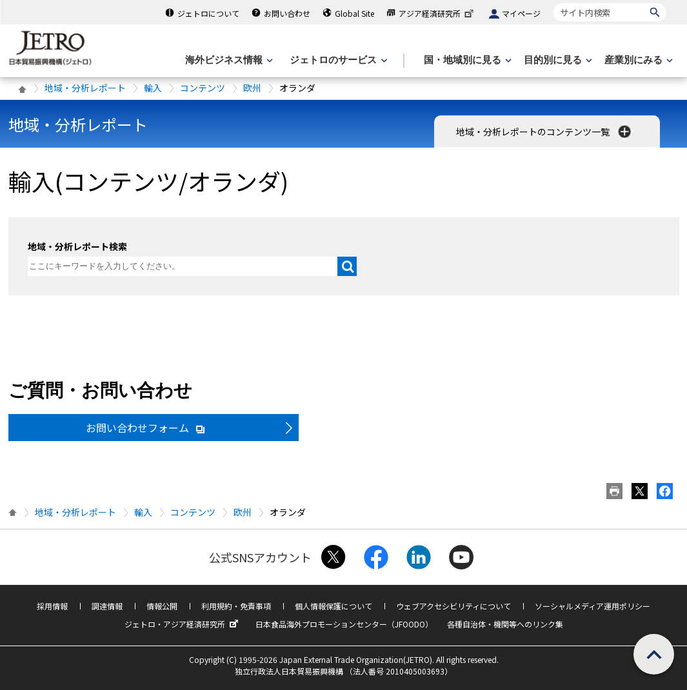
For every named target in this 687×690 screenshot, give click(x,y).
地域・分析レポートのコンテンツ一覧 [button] (544, 131)
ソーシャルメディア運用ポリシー (592, 605)
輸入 (153, 87)
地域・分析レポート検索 (77, 246)
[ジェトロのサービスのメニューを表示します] (337, 60)
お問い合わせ (287, 13)
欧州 (252, 87)
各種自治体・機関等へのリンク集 (505, 623)
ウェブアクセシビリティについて (453, 605)
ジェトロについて (208, 13)
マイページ (521, 13)
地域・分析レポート (85, 87)
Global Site (354, 13)
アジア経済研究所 (437, 13)
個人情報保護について (333, 605)
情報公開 (161, 605)
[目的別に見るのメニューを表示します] (557, 60)
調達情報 (107, 605)
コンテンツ (202, 87)
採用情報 (52, 605)
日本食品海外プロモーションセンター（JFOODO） (344, 623)
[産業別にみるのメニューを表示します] (637, 60)
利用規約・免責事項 (236, 605)
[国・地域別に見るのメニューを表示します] (466, 60)
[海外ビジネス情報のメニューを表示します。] (227, 60)
